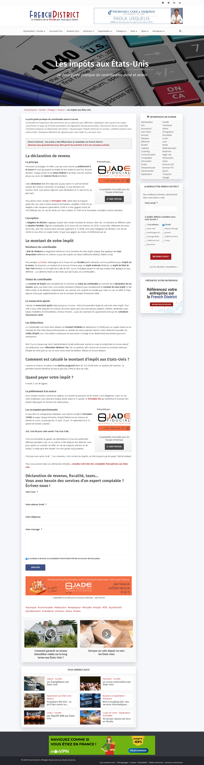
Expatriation (104, 31)
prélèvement (34, 610)
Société (58, 678)
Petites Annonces (156, 761)
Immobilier (107, 715)
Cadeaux (145, 148)
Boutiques (158, 31)
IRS (105, 606)
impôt (98, 606)
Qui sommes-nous (107, 761)
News (143, 31)
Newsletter (142, 761)
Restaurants (167, 157)
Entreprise (107, 698)
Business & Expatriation (114, 695)
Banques (145, 138)
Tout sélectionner (154, 224)
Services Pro (168, 167)
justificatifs (116, 606)
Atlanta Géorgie (171, 228)
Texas (167, 240)
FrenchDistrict (30, 110)
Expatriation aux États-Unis (59, 695)
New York (151, 228)
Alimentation (147, 122)
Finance (61, 110)
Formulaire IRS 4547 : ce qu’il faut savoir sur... (59, 702)
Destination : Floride (33, 31)
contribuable (46, 606)
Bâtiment (145, 141)
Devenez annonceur (174, 761)
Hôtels (165, 128)
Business (87, 31)
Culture (50, 678)
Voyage (165, 177)
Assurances (146, 128)
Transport (166, 174)
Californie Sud (153, 240)
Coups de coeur (110, 712)
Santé (165, 161)
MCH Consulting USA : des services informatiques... (116, 702)
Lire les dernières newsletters (164, 266)
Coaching (145, 151)
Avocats (144, 135)
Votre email (151, 203)
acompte (31, 606)
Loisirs (50, 712)
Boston (168, 232)
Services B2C (168, 164)
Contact (133, 761)
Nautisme (166, 151)
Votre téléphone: (33, 517)
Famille (165, 122)
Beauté (144, 144)
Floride (42, 110)
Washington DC (153, 232)
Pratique (120, 31)
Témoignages (122, 761)
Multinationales (169, 148)
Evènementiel (147, 170)
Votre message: (34, 529)
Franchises (167, 125)
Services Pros (73, 31)
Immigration (168, 131)
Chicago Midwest (154, 236)
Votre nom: (32, 492)
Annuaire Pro (55, 31)
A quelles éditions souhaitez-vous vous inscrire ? (160, 218)
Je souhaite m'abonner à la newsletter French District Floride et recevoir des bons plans (64, 558)
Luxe (164, 141)
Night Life (166, 154)
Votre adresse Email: (36, 504)
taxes (78, 610)
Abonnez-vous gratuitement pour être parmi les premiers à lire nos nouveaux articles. (69, 145)
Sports (165, 170)
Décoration (146, 161)
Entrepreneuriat (148, 167)
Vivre (133, 31)
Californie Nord (171, 236)
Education (107, 678)
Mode (165, 144)
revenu (60, 610)
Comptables (146, 157)
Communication (148, 154)
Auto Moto (146, 131)
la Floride (42, 262)
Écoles (144, 164)
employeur (75, 606)
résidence (49, 610)
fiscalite (88, 606)
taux (69, 610)
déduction (61, 606)
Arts (143, 125)
